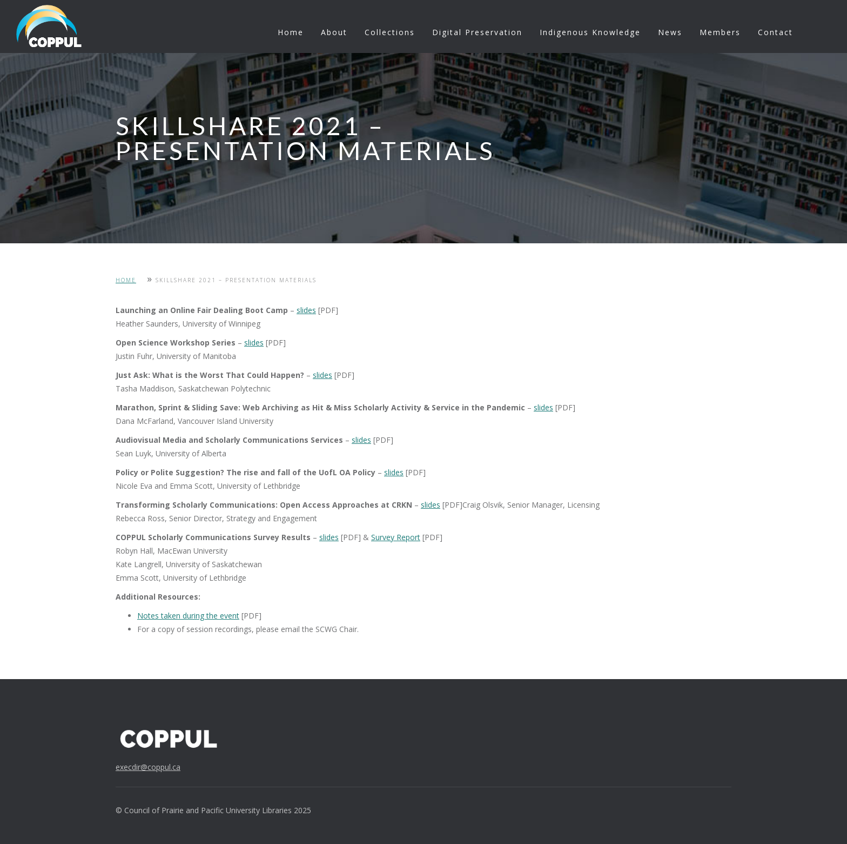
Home (291, 32)
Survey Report (395, 537)
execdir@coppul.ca (148, 767)
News (670, 32)
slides (306, 310)
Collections (390, 32)
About (334, 32)
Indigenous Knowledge (590, 32)
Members (720, 32)
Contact (775, 32)
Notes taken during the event (188, 615)
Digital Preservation (477, 32)
